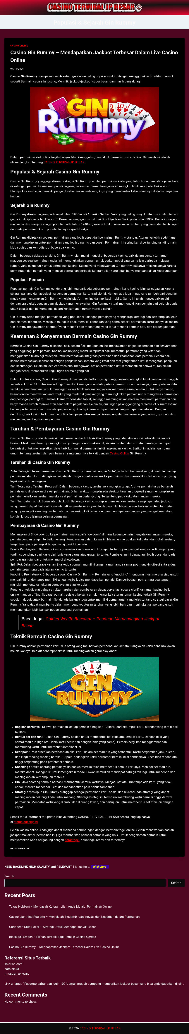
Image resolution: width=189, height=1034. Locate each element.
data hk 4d (11, 969)
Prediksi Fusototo (16, 974)
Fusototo (30, 983)
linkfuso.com (13, 964)
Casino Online (119, 453)
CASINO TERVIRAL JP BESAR (100, 1028)
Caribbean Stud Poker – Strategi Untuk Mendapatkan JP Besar (52, 927)
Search (9, 876)
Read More (19, 848)
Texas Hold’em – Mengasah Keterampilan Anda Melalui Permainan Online (60, 906)
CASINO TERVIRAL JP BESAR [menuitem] (64, 162)
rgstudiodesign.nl (26, 822)
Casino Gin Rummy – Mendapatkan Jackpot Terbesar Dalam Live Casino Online (64, 947)
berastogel (72, 840)
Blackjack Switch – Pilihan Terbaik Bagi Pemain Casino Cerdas (52, 937)
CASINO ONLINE (19, 45)
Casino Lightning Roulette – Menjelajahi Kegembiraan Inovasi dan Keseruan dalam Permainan (74, 916)
